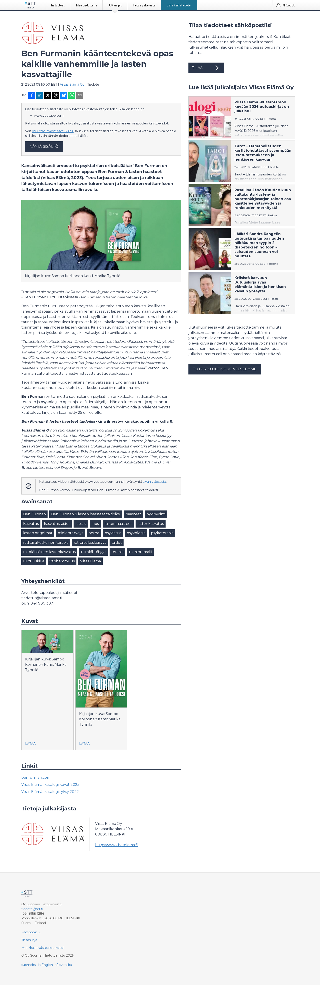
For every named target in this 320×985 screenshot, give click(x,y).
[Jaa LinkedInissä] (39, 96)
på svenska (63, 965)
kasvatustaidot (57, 524)
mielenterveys (70, 533)
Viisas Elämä (90, 561)
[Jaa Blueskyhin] (63, 96)
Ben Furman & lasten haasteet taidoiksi (85, 514)
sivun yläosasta (154, 482)
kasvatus (31, 524)
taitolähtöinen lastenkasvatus (49, 552)
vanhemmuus (62, 561)
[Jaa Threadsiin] (55, 96)
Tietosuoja (29, 940)
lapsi (95, 524)
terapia (117, 552)
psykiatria (113, 533)
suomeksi (28, 965)
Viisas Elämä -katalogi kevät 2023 (50, 784)
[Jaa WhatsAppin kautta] (71, 96)
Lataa (30, 744)
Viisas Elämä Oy (72, 85)
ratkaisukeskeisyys (90, 542)
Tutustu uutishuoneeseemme (224, 369)
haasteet (133, 514)
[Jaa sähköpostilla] (79, 96)
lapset (80, 524)
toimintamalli (140, 552)
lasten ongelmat (37, 533)
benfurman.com (35, 777)
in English (45, 965)
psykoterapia (162, 533)
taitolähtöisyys (93, 552)
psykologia (136, 533)
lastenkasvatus (150, 524)
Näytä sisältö (44, 146)
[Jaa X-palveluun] (47, 96)
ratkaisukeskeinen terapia (45, 542)
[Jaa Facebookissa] (31, 96)
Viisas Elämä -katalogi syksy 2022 (50, 792)
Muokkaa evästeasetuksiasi (42, 948)
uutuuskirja (33, 561)
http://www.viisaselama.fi (116, 845)
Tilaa (206, 68)
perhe (93, 533)
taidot (116, 542)
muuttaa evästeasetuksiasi (53, 131)
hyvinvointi (156, 514)
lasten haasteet (118, 524)
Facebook (29, 932)
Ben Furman (34, 514)
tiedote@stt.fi (32, 909)
